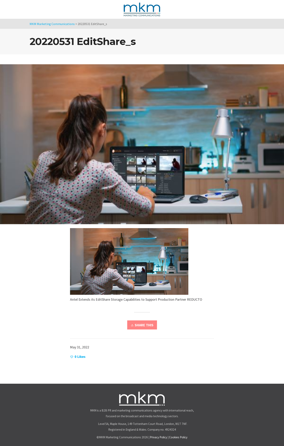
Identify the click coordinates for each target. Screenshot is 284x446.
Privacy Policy (158, 437)
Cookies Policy (178, 437)
